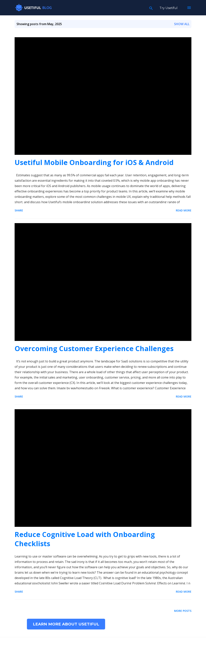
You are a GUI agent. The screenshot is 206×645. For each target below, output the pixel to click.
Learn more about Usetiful (66, 624)
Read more (183, 210)
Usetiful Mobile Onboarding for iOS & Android (94, 162)
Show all (181, 24)
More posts (182, 611)
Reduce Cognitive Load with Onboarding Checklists (85, 539)
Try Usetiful (168, 8)
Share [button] (19, 210)
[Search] (151, 7)
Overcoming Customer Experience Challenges (94, 348)
